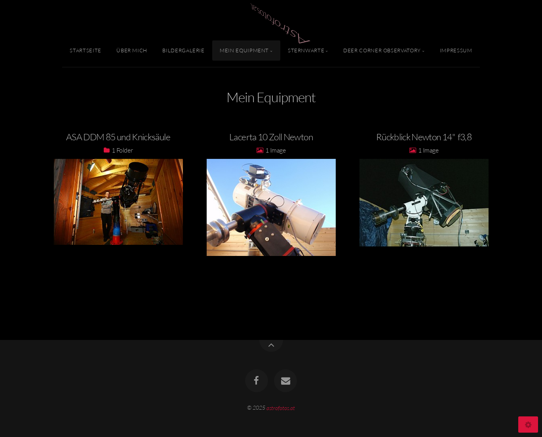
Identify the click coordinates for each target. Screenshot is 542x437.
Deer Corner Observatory (382, 50)
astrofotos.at (280, 407)
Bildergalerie (183, 50)
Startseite (85, 50)
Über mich (131, 50)
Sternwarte (306, 50)
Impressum (456, 50)
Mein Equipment (244, 50)
